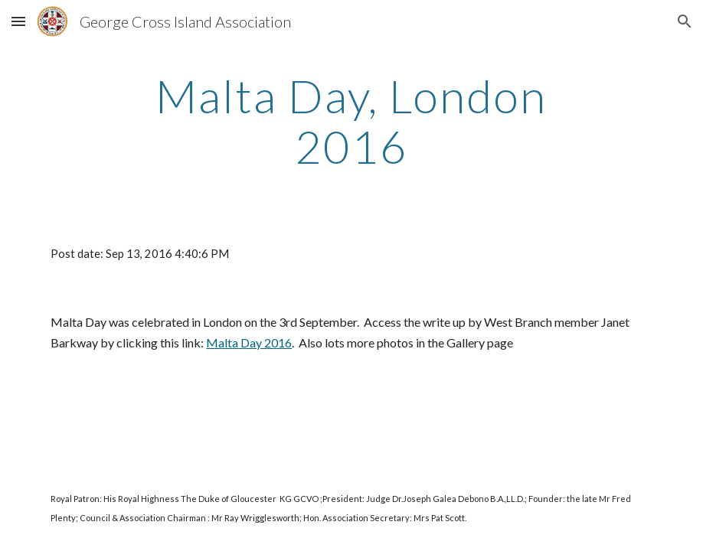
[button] (18, 21)
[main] (351, 121)
